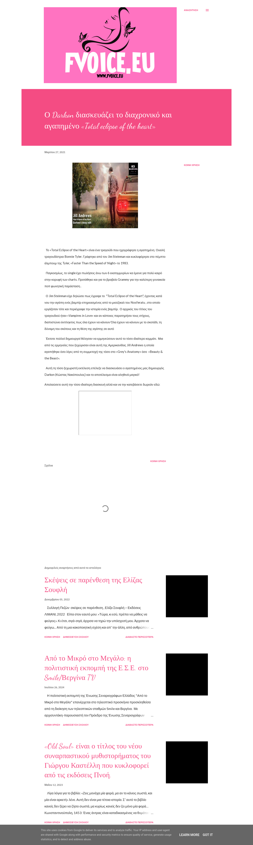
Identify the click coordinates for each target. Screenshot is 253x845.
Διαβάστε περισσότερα (139, 636)
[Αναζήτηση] (191, 10)
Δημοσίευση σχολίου (76, 636)
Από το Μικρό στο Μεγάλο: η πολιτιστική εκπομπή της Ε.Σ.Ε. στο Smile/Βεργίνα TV (96, 668)
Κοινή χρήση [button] (192, 165)
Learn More (189, 835)
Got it (208, 835)
